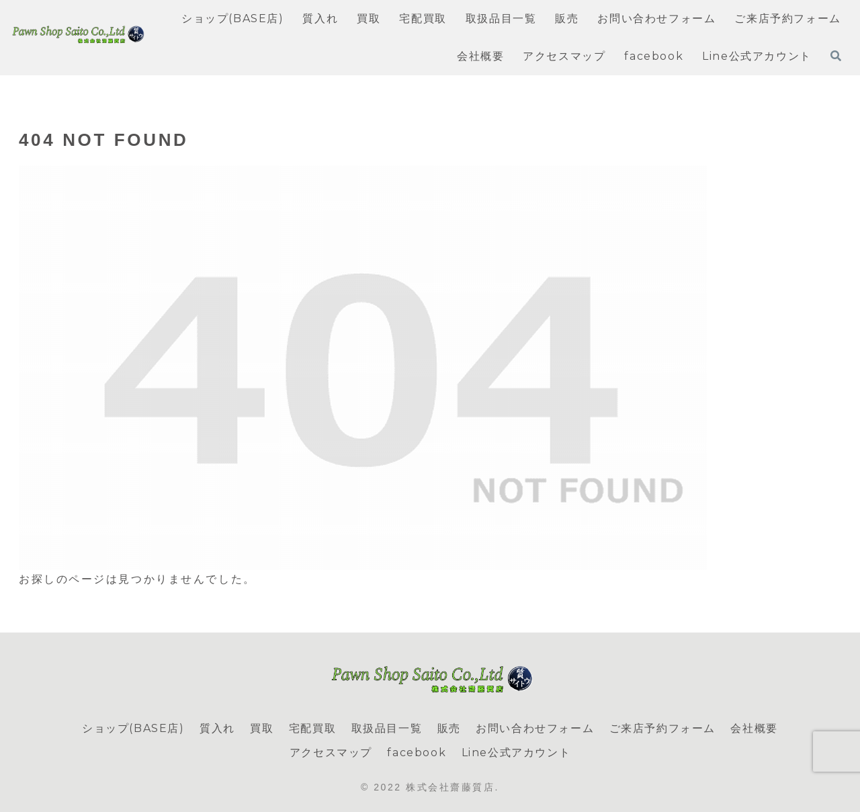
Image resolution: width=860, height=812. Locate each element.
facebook (416, 752)
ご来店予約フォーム (662, 728)
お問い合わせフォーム (535, 728)
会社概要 (753, 728)
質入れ (217, 728)
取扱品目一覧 (387, 728)
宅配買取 (312, 728)
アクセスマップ (331, 752)
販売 (449, 728)
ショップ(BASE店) (133, 728)
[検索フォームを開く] (835, 55)
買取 (261, 728)
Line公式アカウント (516, 752)
